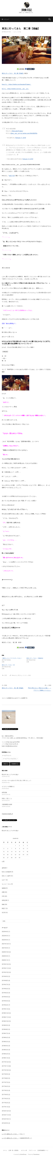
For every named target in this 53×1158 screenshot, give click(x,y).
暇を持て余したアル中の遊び (10, 774)
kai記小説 (12, 175)
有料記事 (4, 900)
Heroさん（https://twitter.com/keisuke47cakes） (16, 84)
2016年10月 (5, 1119)
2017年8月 (5, 1078)
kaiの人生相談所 (6, 872)
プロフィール (32, 1150)
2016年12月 (5, 1111)
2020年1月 (5, 960)
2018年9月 (5, 1025)
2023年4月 (5, 931)
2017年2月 (5, 1102)
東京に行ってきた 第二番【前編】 (13, 73)
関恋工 (4, 908)
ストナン (25, 675)
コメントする (17, 32)
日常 (5, 675)
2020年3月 (5, 956)
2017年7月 (5, 1082)
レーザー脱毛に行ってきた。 (10, 1134)
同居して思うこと (7, 798)
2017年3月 (5, 1098)
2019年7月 (5, 984)
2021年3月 (5, 948)
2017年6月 (5, 1086)
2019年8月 (5, 980)
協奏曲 (4, 888)
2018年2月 (5, 1054)
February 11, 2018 (20, 138)
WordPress (23, 1154)
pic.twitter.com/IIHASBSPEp (28, 133)
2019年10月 (5, 972)
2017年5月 (5, 1090)
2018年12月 (5, 1013)
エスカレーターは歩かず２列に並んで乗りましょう (16, 780)
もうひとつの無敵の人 (8, 786)
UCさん (20, 675)
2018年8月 (5, 1029)
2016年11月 (5, 1115)
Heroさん (14, 675)
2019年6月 (5, 988)
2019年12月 (5, 964)
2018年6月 (5, 1037)
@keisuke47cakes (17, 131)
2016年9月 (5, 1123)
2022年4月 (5, 940)
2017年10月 (5, 1070)
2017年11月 (5, 1066)
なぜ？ (4, 880)
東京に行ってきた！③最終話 (34, 658)
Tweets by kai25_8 (7, 814)
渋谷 (29, 675)
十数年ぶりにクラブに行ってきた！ (12, 658)
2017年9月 (5, 1074)
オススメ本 (24, 1150)
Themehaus (36, 1154)
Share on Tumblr (30, 69)
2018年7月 (5, 1033)
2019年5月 (5, 992)
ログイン (18, 698)
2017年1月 (5, 1107)
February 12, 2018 (27, 159)
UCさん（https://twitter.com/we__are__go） (15, 89)
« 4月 (3, 861)
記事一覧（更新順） (14, 1150)
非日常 (4, 912)
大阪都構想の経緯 (7, 804)
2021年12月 (5, 944)
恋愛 (3, 892)
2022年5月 (5, 935)
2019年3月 (5, 1001)
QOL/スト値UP (6, 876)
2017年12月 (5, 1062)
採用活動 (4, 792)
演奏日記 (26, 10)
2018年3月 (5, 1049)
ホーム (5, 1150)
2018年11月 (5, 1017)
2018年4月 (5, 1045)
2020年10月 (5, 952)
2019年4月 (5, 996)
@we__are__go (15, 133)
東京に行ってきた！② (8, 665)
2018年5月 (5, 1041)
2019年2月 (5, 1005)
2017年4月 (5, 1094)
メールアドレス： (7, 755)
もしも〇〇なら (6, 884)
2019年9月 (5, 976)
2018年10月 (5, 1021)
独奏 (3, 904)
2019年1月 (5, 1009)
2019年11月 (5, 968)
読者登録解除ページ (43, 1150)
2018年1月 (5, 1058)
